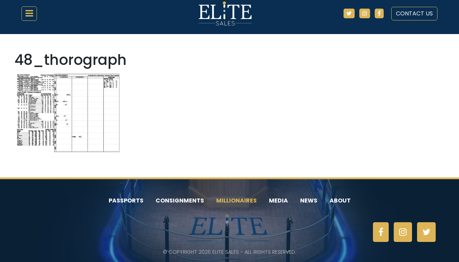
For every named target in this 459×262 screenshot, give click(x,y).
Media (278, 200)
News (308, 200)
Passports (126, 200)
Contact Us (414, 13)
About (340, 200)
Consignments (180, 200)
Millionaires (236, 200)
